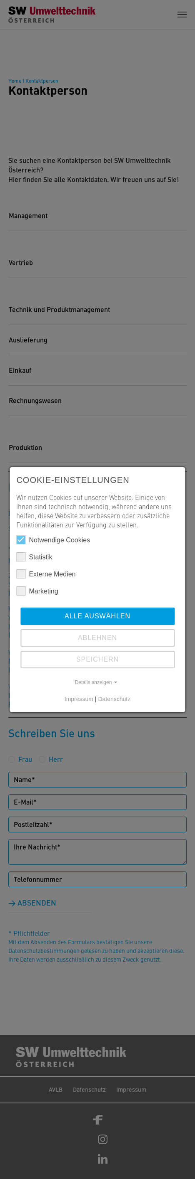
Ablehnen (97, 637)
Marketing (37, 591)
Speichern (97, 659)
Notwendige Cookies (53, 539)
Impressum (79, 699)
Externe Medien (45, 573)
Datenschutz (114, 699)
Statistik (34, 556)
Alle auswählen (97, 616)
